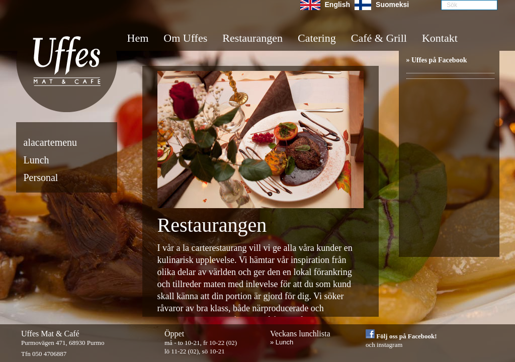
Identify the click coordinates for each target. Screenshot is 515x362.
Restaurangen (252, 38)
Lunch (36, 159)
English (338, 5)
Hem (138, 38)
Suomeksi (392, 5)
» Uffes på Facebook (436, 60)
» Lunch (281, 342)
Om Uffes (185, 38)
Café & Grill (379, 38)
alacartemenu (50, 142)
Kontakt (440, 38)
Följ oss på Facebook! (401, 336)
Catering (317, 38)
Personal (41, 177)
